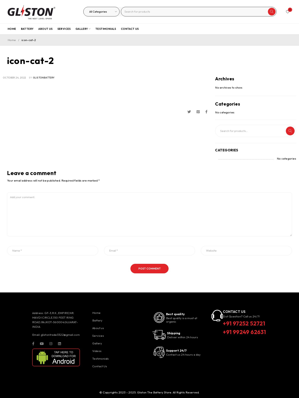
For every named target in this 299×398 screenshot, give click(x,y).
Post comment (149, 268)
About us (98, 328)
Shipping (173, 333)
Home (12, 40)
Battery (97, 320)
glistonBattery (44, 77)
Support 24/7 (176, 350)
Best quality (175, 314)
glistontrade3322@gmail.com (60, 335)
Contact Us (99, 366)
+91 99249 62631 (245, 331)
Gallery (97, 343)
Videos (96, 351)
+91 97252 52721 (244, 323)
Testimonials (100, 358)
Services (98, 335)
